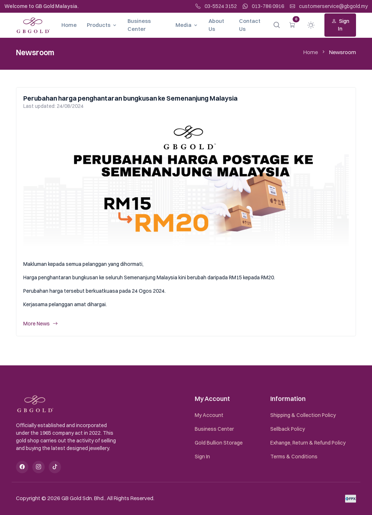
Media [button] (183, 24)
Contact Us (249, 25)
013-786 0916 (263, 6)
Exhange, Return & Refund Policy (307, 442)
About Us (216, 25)
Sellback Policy (287, 429)
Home (69, 24)
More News (40, 324)
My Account (209, 415)
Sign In (340, 25)
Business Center (139, 25)
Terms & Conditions (294, 456)
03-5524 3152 (216, 6)
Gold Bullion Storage (219, 442)
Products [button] (98, 24)
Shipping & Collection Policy (303, 415)
